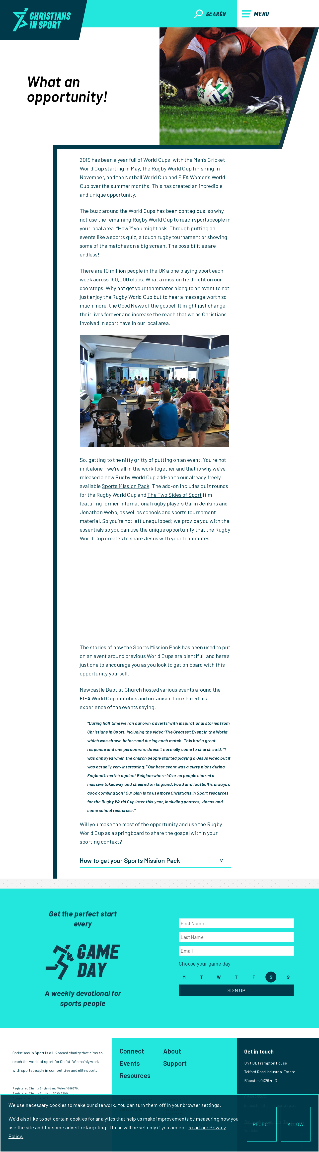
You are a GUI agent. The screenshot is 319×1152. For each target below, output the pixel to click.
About (172, 1051)
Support (175, 1063)
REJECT (262, 1124)
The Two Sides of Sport (174, 494)
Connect (132, 1051)
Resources (135, 1075)
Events (130, 1063)
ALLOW (296, 1124)
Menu (255, 13)
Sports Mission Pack (125, 486)
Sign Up (236, 990)
